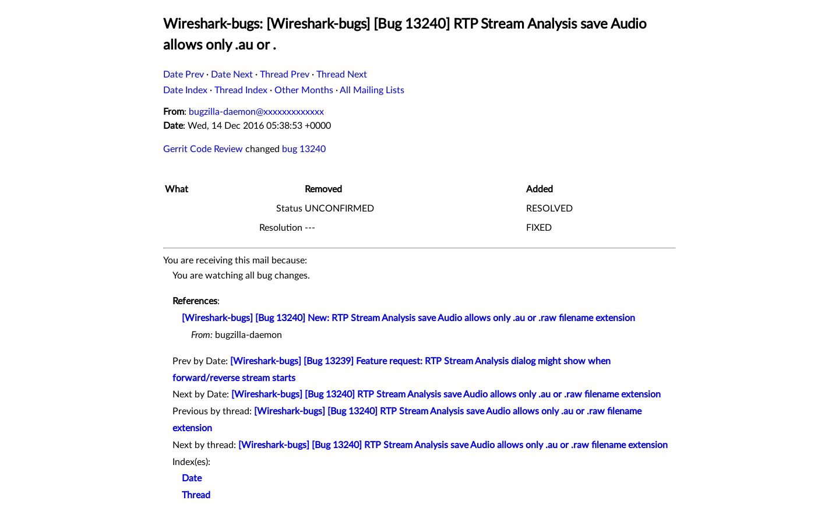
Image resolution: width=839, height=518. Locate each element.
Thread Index (240, 90)
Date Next (232, 74)
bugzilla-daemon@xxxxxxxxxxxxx (256, 112)
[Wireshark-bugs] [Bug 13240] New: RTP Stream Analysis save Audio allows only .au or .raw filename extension (408, 318)
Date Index (185, 90)
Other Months (303, 90)
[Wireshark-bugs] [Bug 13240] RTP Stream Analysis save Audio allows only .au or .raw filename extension (446, 394)
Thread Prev (284, 74)
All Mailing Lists (372, 90)
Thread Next (341, 74)
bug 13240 (304, 149)
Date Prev (183, 74)
